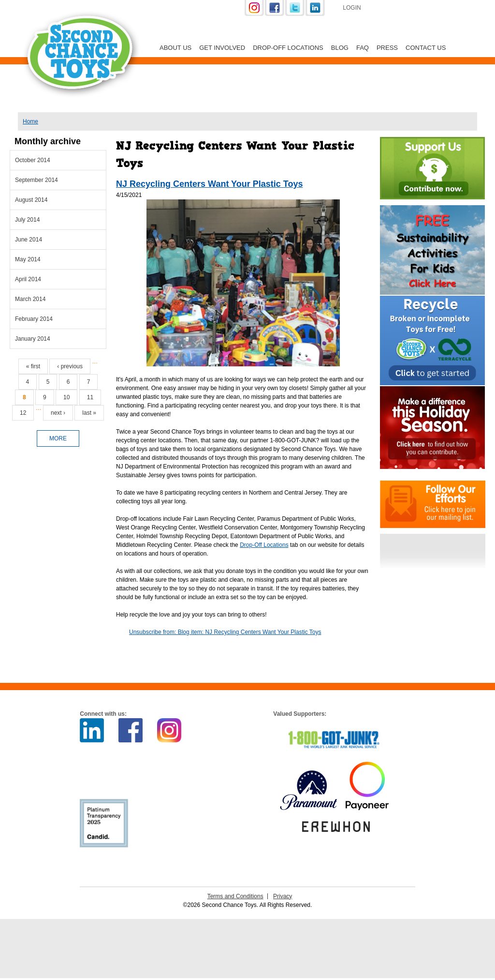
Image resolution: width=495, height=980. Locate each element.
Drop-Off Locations (264, 545)
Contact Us (426, 47)
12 (23, 412)
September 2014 (36, 180)
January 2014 (32, 338)
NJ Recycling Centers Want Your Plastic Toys (209, 184)
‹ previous (70, 366)
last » (89, 412)
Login (352, 8)
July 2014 (27, 219)
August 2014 (31, 199)
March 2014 (30, 299)
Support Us (420, 9)
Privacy (282, 896)
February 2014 (34, 319)
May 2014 (28, 259)
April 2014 (28, 279)
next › (58, 412)
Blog (340, 47)
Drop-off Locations (288, 47)
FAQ (362, 47)
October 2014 (32, 160)
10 (66, 397)
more (58, 438)
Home (30, 121)
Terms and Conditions (235, 896)
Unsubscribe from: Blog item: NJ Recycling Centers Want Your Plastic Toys (225, 632)
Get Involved (222, 47)
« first (33, 366)
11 (90, 397)
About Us (175, 47)
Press (387, 47)
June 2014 (28, 239)
